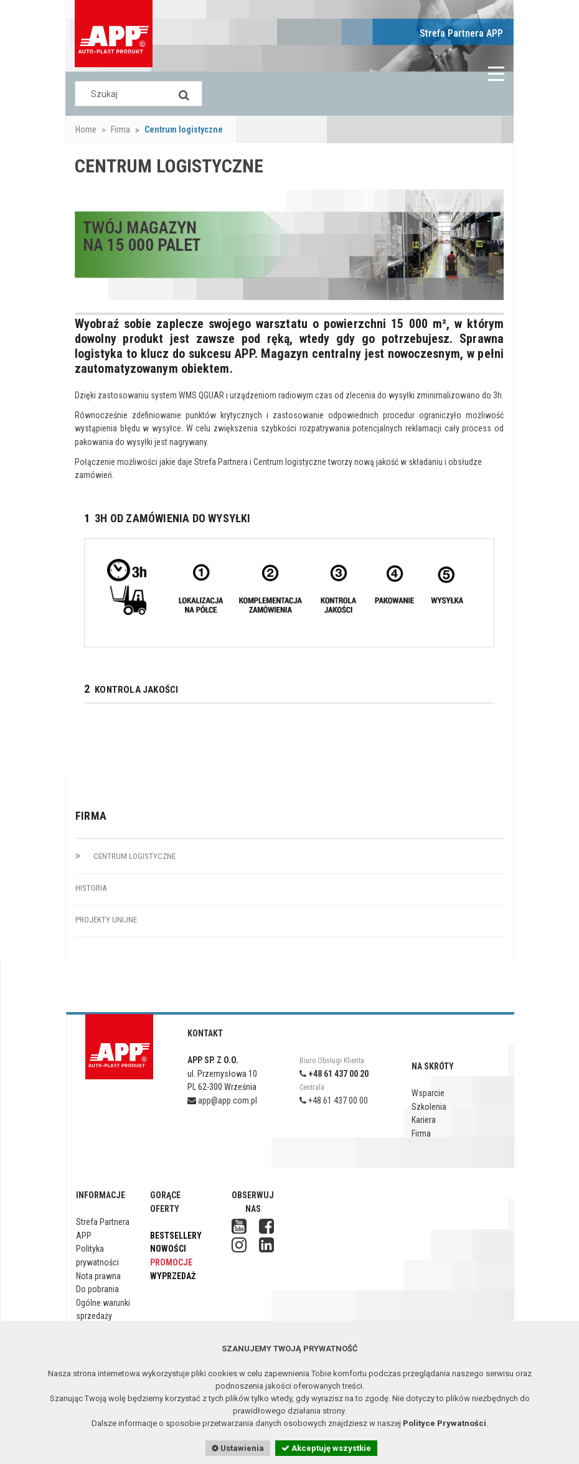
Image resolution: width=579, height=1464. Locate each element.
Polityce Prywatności (444, 1423)
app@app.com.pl (222, 1100)
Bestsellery (176, 1236)
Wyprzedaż (172, 1276)
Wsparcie (428, 1093)
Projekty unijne (106, 919)
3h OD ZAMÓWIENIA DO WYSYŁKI (167, 519)
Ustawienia (238, 1448)
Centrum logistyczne (125, 856)
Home (85, 129)
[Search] (183, 93)
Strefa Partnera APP (461, 33)
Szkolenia (429, 1107)
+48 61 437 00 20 (334, 1074)
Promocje (171, 1262)
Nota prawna (98, 1276)
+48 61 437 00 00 (333, 1100)
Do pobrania (97, 1289)
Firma (120, 129)
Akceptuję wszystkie (326, 1448)
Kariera (424, 1120)
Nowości (168, 1249)
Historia (90, 888)
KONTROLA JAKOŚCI (131, 689)
